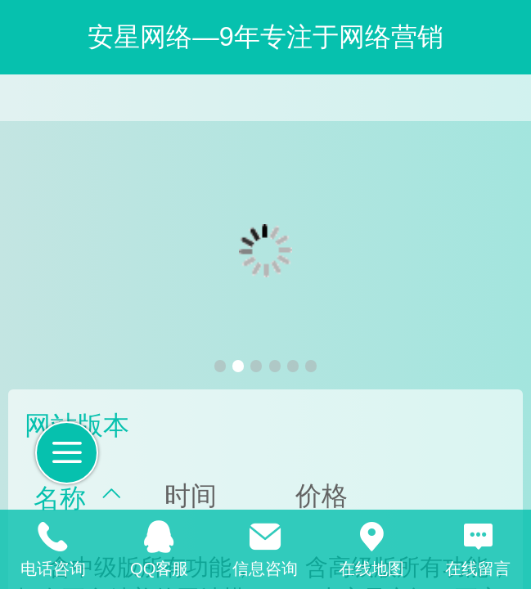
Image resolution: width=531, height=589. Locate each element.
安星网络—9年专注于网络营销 (265, 37)
